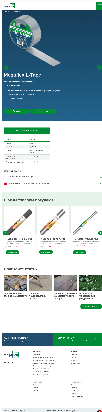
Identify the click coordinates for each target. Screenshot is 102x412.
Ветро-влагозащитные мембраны (44, 360)
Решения (74, 388)
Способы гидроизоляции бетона (37, 296)
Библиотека (75, 390)
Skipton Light (75, 363)
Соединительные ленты (41, 371)
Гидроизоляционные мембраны (44, 363)
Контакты (36, 388)
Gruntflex (74, 354)
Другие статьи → (91, 306)
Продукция (16, 11)
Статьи (73, 393)
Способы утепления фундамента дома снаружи (65, 296)
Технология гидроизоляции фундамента (87, 296)
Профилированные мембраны (43, 366)
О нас (35, 385)
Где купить (17, 111)
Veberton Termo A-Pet (53, 239)
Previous (5, 233)
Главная (6, 11)
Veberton (74, 360)
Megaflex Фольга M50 (86, 239)
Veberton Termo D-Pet (20, 239)
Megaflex (74, 357)
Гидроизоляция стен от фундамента (15, 294)
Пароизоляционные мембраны (43, 357)
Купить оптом (43, 111)
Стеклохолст (37, 354)
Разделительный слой (40, 374)
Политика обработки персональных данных (61, 411)
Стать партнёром (77, 396)
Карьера (36, 390)
